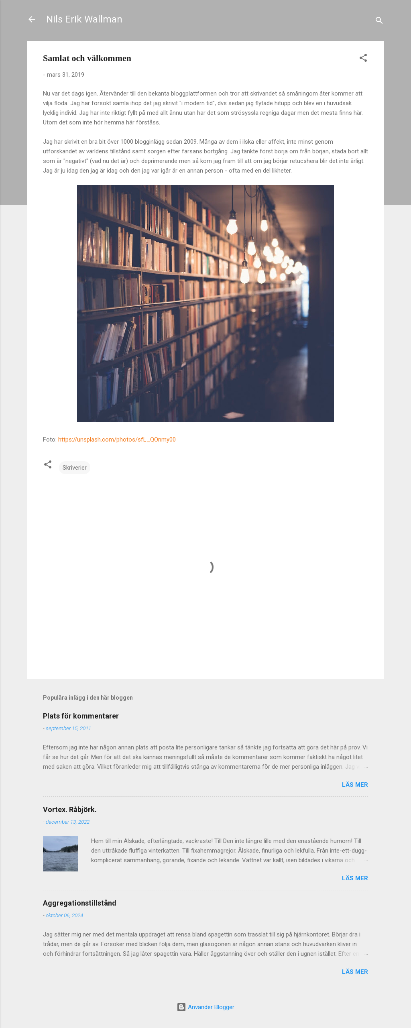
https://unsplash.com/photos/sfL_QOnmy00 (117, 439)
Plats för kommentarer (81, 716)
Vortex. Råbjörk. (70, 809)
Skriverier (75, 467)
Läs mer (355, 784)
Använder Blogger (205, 1007)
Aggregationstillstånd (79, 903)
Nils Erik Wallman (84, 19)
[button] (363, 59)
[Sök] (379, 22)
